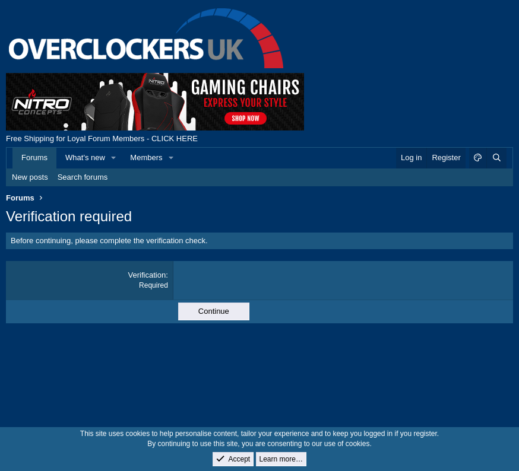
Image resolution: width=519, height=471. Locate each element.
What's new (85, 157)
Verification (147, 274)
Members (146, 157)
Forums (34, 157)
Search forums (83, 177)
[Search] (496, 158)
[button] (114, 158)
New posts (30, 177)
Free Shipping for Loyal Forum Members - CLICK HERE (102, 138)
